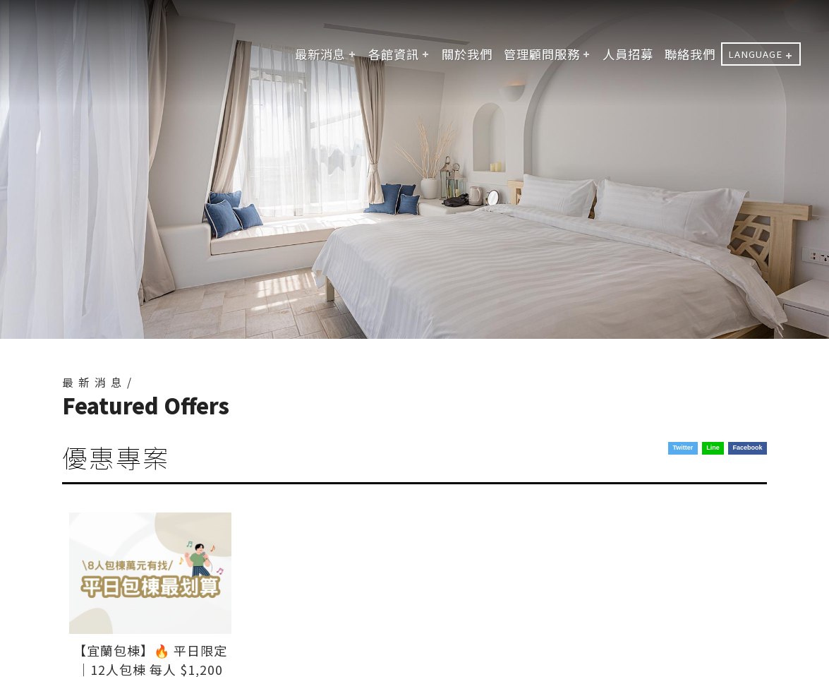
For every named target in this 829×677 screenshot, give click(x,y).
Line (713, 447)
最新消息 (320, 54)
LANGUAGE (755, 54)
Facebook (748, 447)
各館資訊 (393, 54)
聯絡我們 (690, 54)
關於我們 (467, 54)
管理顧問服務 (542, 54)
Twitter (682, 447)
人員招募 (628, 54)
